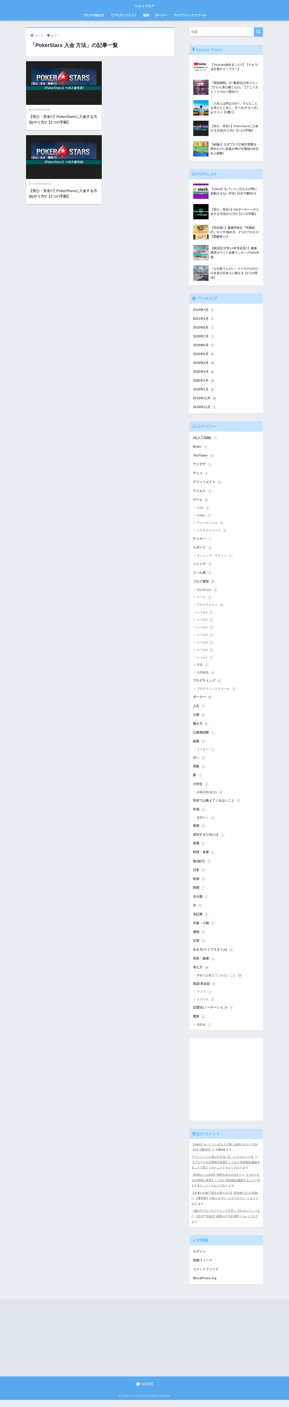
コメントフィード (206, 1276)
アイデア (203, 466)
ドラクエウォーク (212, 533)
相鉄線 (204, 1032)
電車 (199, 1024)
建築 (146, 15)
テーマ (204, 600)
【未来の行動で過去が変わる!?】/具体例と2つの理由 (224, 1199)
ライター (206, 753)
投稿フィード (203, 1267)
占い (199, 761)
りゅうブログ (144, 5)
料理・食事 (204, 857)
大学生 (201, 788)
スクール (206, 1006)
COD (203, 510)
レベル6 (205, 653)
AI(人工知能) (206, 439)
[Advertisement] (226, 1090)
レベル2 (205, 623)
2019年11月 (205, 408)
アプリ (204, 999)
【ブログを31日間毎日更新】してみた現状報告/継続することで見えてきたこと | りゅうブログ (225, 1187)
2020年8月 (204, 327)
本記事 (201, 920)
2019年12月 (205, 399)
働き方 (201, 727)
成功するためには (210, 839)
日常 (199, 875)
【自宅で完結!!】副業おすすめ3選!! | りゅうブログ (226, 1222)
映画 (199, 884)
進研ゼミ (206, 822)
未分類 (201, 902)
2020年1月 (204, 390)
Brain (200, 448)
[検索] (258, 31)
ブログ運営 (204, 584)
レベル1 (205, 615)
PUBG (204, 518)
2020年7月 (204, 336)
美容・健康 (204, 965)
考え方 (201, 974)
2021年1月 (204, 318)
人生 (199, 709)
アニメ (201, 475)
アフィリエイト (208, 484)
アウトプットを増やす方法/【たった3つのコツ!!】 (222, 1164)
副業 (199, 745)
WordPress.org (205, 1285)
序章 (203, 668)
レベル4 (205, 638)
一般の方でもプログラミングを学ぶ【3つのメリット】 (226, 1217)
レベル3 (205, 630)
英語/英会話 (205, 990)
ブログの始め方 (93, 15)
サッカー (203, 541)
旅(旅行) (202, 866)
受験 (199, 770)
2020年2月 (204, 381)
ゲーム (201, 502)
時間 (199, 893)
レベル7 (205, 660)
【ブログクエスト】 (123, 15)
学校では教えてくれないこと (218, 805)
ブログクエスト (210, 608)
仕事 (199, 718)
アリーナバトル (210, 525)
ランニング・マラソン (215, 558)
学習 (199, 814)
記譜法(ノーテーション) (214, 1015)
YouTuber (203, 457)
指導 (199, 848)
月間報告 (206, 675)
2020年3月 (204, 372)
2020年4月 (204, 363)
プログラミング (208, 684)
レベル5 (205, 645)
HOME (145, 1391)
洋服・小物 (204, 929)
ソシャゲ (203, 566)
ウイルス (203, 493)
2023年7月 (204, 309)
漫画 (199, 938)
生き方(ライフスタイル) (214, 956)
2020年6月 (204, 345)
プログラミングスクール (189, 15)
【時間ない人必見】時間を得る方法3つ (216, 1182)
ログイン (200, 1258)
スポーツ (203, 550)
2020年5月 (204, 354)
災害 (199, 947)
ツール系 (203, 575)
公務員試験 (204, 736)
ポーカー (161, 15)
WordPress (207, 593)
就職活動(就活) (210, 797)
